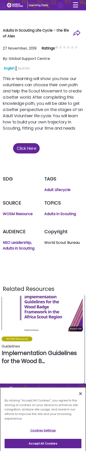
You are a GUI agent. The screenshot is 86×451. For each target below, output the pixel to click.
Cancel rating (62, 47)
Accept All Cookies (43, 445)
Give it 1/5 (65, 47)
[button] (81, 339)
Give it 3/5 (73, 47)
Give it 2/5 (69, 47)
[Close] (80, 395)
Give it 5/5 (81, 47)
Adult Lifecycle (57, 189)
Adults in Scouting (60, 214)
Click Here (26, 148)
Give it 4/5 (77, 47)
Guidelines (11, 346)
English (9, 68)
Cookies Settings (43, 432)
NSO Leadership (17, 242)
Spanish (23, 68)
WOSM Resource (18, 214)
